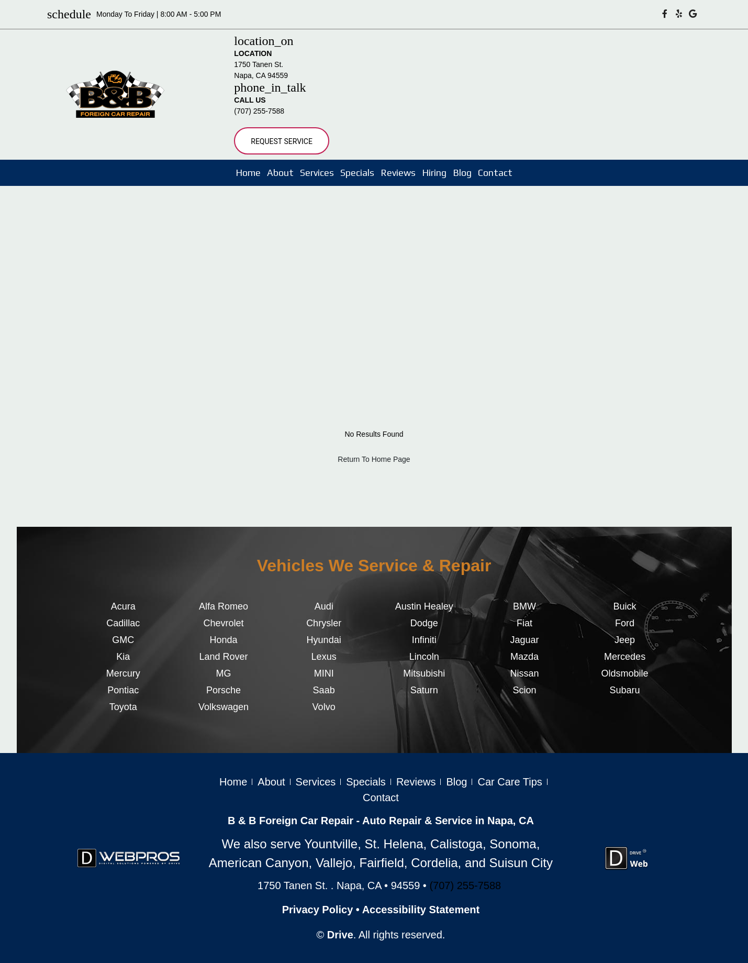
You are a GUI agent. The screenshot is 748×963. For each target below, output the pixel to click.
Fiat (524, 623)
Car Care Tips (509, 782)
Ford (624, 623)
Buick (625, 606)
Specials (357, 172)
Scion (524, 690)
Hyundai (324, 640)
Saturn (424, 690)
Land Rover (223, 656)
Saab (324, 690)
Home (248, 172)
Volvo (324, 707)
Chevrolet (223, 623)
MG (223, 673)
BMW (524, 606)
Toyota (123, 707)
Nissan (524, 673)
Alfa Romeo (223, 606)
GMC (123, 640)
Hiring (434, 172)
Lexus (324, 656)
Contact (495, 172)
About (280, 172)
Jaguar (524, 640)
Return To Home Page (374, 459)
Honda (223, 640)
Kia (123, 656)
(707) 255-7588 (259, 111)
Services (317, 172)
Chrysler (323, 623)
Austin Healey (424, 606)
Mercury (123, 673)
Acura (123, 606)
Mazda (524, 656)
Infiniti (424, 640)
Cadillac (123, 623)
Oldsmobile (625, 673)
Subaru (625, 690)
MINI (324, 673)
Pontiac (123, 690)
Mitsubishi (424, 673)
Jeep (625, 640)
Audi (324, 606)
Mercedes (624, 656)
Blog (462, 172)
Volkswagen (223, 707)
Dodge (424, 623)
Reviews (398, 172)
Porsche (223, 690)
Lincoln (424, 656)
